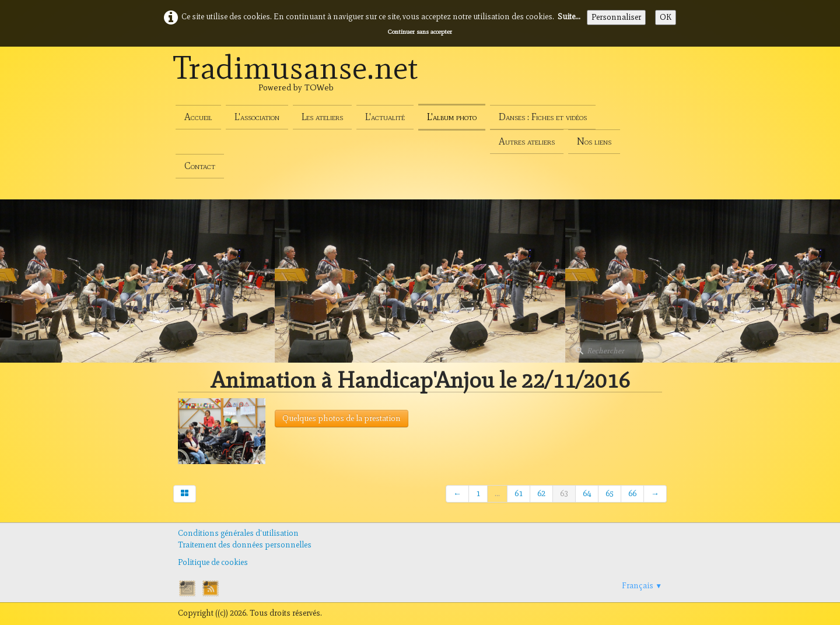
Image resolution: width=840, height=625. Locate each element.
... (497, 493)
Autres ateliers (527, 141)
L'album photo (452, 116)
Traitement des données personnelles (245, 545)
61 (518, 493)
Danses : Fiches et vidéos (543, 116)
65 (610, 493)
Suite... (569, 17)
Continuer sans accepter (420, 31)
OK (665, 17)
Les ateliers (322, 116)
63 (564, 493)
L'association (257, 116)
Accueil (198, 116)
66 (632, 493)
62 (541, 493)
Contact (199, 165)
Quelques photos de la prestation (341, 418)
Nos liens (594, 141)
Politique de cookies (213, 562)
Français (642, 586)
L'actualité (385, 116)
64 (587, 493)
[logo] (295, 80)
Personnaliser (616, 17)
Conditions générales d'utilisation (238, 533)
